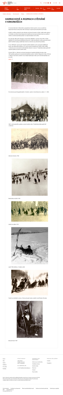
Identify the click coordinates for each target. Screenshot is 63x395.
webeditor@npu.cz (14, 389)
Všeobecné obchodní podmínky (42, 388)
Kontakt (58, 8)
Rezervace (34, 367)
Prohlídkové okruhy (36, 363)
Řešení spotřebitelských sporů (29, 388)
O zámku (48, 360)
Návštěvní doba (35, 365)
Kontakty (4, 368)
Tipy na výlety (35, 371)
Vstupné (33, 369)
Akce (41, 8)
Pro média (5, 366)
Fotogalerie (49, 363)
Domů (4, 358)
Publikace (5, 364)
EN (59, 3)
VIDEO (10, 59)
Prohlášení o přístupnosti (16, 388)
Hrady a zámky (9, 8)
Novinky (37, 8)
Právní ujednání (6, 388)
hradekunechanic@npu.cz (25, 367)
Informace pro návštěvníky (37, 361)
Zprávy (4, 362)
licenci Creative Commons (30, 377)
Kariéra (48, 8)
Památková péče (29, 8)
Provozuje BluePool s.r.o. (7, 390)
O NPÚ (19, 8)
